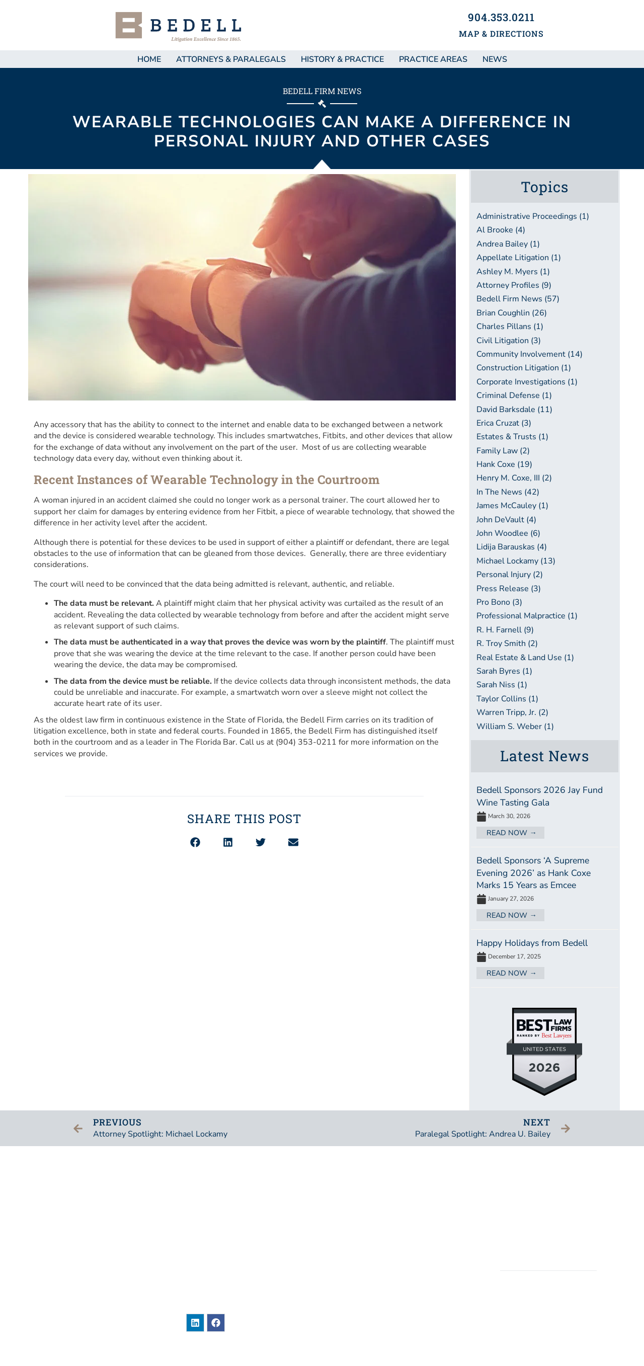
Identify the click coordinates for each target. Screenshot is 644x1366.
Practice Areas (433, 59)
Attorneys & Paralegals (231, 59)
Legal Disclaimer (548, 1206)
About (356, 1227)
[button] (195, 842)
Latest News (544, 755)
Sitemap (548, 1189)
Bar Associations (381, 1265)
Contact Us (368, 1284)
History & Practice (342, 59)
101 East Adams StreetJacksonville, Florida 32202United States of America (235, 1228)
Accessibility (549, 1241)
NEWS (494, 59)
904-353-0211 (242, 1258)
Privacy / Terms (548, 1224)
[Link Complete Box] (544, 812)
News (354, 1189)
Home (149, 59)
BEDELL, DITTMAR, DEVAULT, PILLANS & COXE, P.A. (548, 1310)
